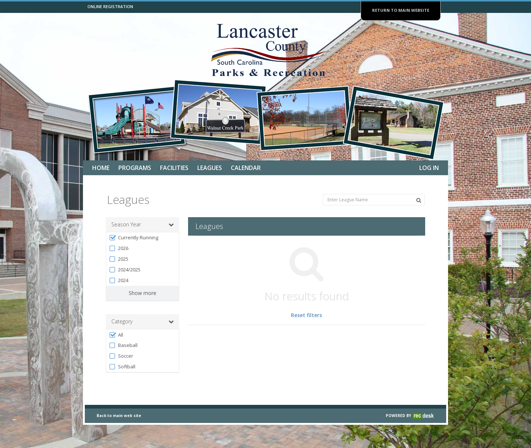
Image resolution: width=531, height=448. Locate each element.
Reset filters (306, 315)
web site (132, 435)
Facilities (174, 168)
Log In (429, 168)
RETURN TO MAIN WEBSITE (400, 10)
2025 (118, 259)
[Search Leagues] (418, 200)
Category (142, 321)
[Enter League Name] (374, 199)
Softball (122, 366)
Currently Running (133, 237)
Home (101, 168)
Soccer (121, 356)
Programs (134, 168)
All (116, 334)
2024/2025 (124, 269)
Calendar (246, 168)
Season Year (142, 224)
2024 (118, 280)
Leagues (209, 168)
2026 (118, 248)
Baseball (123, 345)
